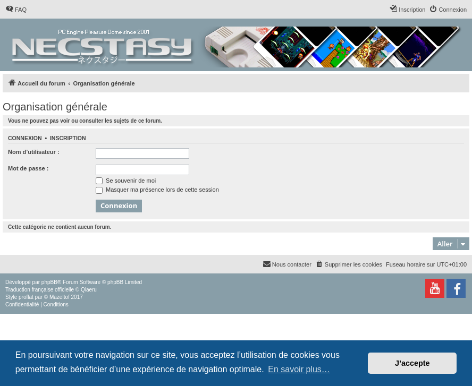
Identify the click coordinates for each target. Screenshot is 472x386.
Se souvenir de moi (126, 180)
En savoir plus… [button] (299, 369)
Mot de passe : (28, 168)
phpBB (49, 282)
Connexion (25, 138)
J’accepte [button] (412, 363)
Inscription (68, 138)
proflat (26, 297)
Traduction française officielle (39, 290)
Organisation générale (55, 107)
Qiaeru (89, 290)
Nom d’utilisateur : (34, 152)
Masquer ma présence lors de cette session (157, 189)
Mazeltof (59, 297)
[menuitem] (16, 9)
